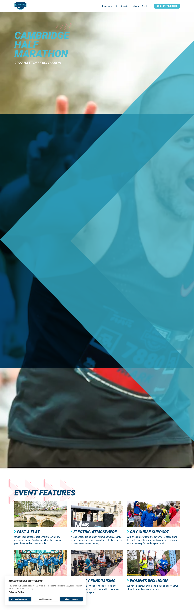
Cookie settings (45, 599)
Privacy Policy (16, 592)
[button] (108, 6)
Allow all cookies (71, 599)
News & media (121, 6)
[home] (20, 6)
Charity (136, 6)
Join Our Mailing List (167, 6)
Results (145, 6)
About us (106, 6)
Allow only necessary (19, 599)
